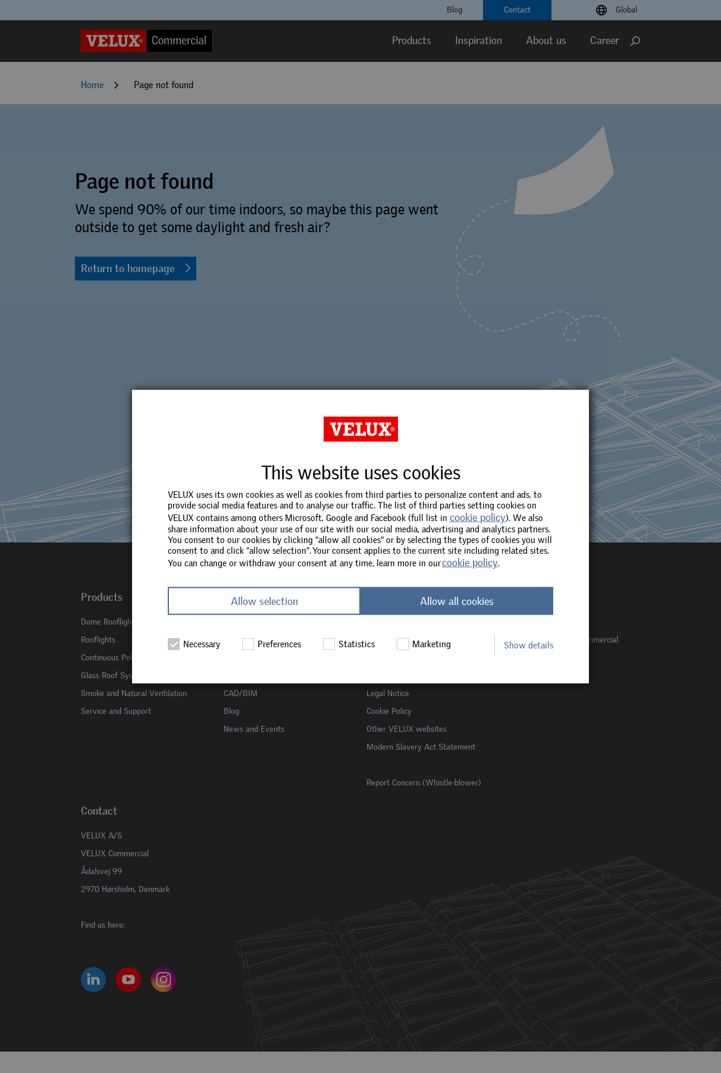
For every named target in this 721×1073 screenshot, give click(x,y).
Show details (528, 645)
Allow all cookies (457, 600)
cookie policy (478, 517)
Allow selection (264, 600)
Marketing (424, 644)
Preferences (271, 644)
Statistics (349, 644)
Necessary (194, 644)
